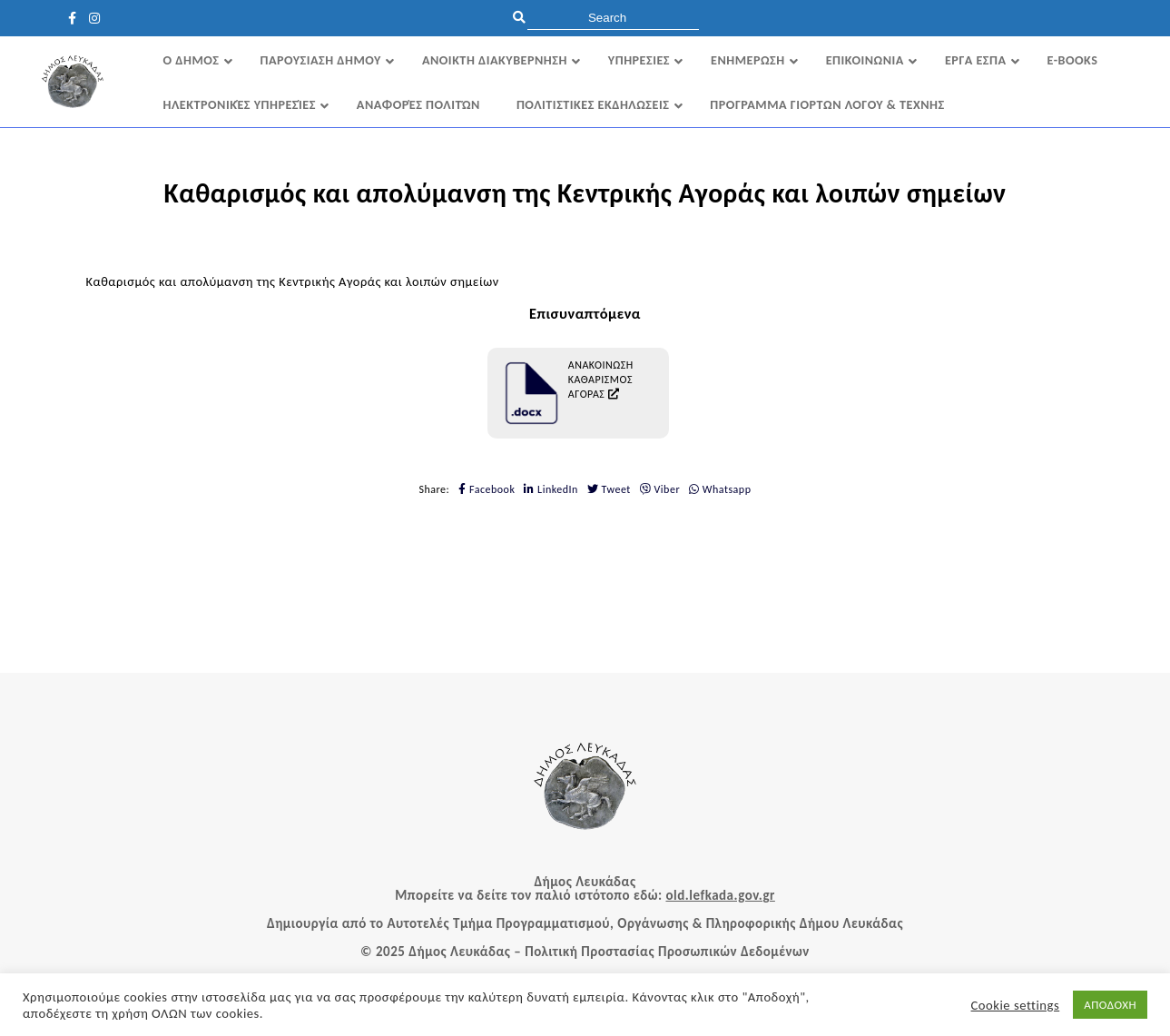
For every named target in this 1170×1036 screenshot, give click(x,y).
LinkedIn (551, 489)
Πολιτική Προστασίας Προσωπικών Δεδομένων (667, 951)
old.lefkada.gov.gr (719, 895)
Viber (660, 489)
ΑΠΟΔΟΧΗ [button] (1110, 1004)
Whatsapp (720, 489)
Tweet (609, 489)
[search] (613, 17)
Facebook (486, 489)
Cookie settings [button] (1015, 1005)
